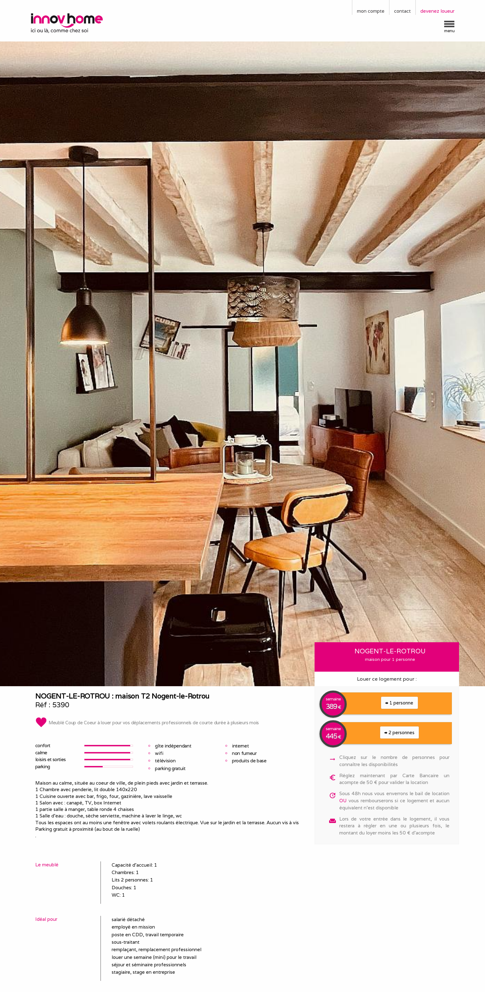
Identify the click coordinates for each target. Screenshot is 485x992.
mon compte (370, 11)
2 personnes (399, 732)
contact (402, 11)
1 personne (399, 703)
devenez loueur (437, 11)
